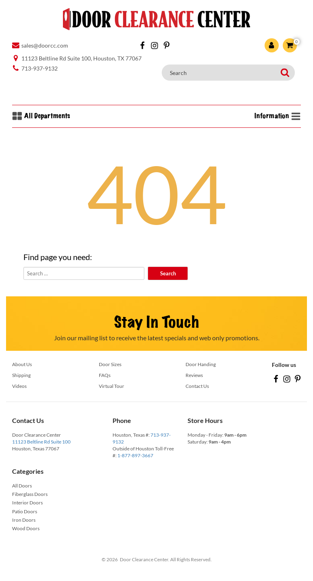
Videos (19, 386)
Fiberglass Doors (30, 494)
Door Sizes (110, 364)
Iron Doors (23, 520)
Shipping (21, 375)
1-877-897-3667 (135, 455)
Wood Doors (26, 528)
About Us (22, 364)
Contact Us (197, 386)
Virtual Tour (111, 386)
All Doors (22, 486)
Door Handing (201, 364)
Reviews (194, 375)
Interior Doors (27, 503)
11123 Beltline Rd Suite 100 (41, 442)
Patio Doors (24, 511)
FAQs (105, 375)
